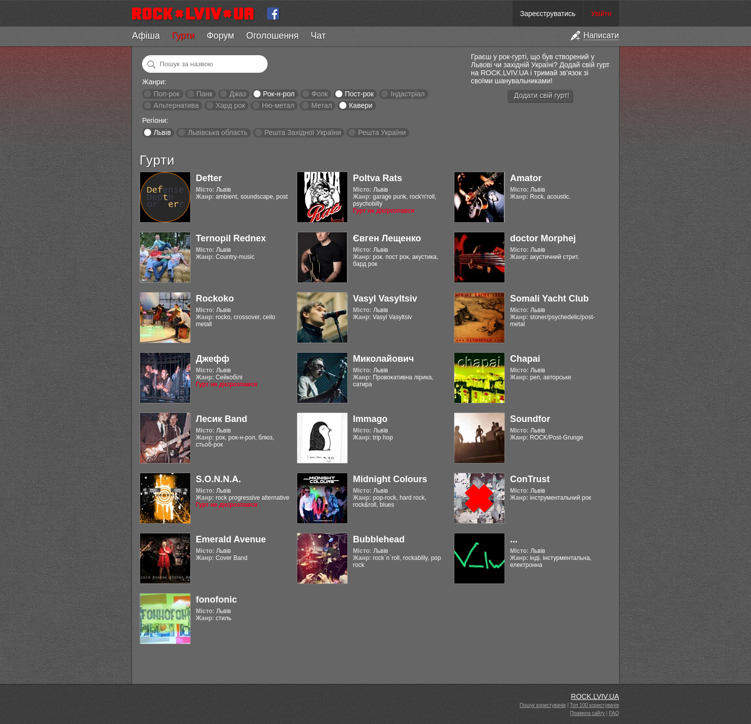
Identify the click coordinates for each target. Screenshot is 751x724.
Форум (220, 36)
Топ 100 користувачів (594, 705)
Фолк (320, 94)
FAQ (614, 713)
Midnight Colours (390, 479)
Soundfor (530, 419)
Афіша (146, 36)
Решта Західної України (302, 132)
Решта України (382, 132)
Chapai (525, 359)
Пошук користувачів (543, 705)
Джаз (237, 94)
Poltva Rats (377, 178)
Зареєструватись (547, 14)
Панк (204, 94)
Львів (162, 132)
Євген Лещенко (387, 238)
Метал (321, 105)
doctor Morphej (543, 238)
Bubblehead (379, 539)
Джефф (212, 359)
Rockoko (215, 299)
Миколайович (383, 359)
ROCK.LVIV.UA (595, 696)
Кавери (360, 105)
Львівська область (217, 132)
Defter (209, 178)
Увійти (601, 14)
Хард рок (230, 105)
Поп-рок (167, 94)
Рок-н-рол (279, 94)
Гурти (183, 36)
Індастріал (408, 94)
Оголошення (272, 36)
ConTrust (530, 479)
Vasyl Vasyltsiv (385, 299)
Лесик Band (221, 419)
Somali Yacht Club (549, 299)
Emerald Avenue (231, 539)
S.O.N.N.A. (218, 479)
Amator (526, 178)
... (514, 539)
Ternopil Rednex (231, 238)
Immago (370, 419)
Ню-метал (278, 105)
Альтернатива (176, 105)
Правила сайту (587, 713)
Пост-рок (359, 94)
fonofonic (216, 600)
